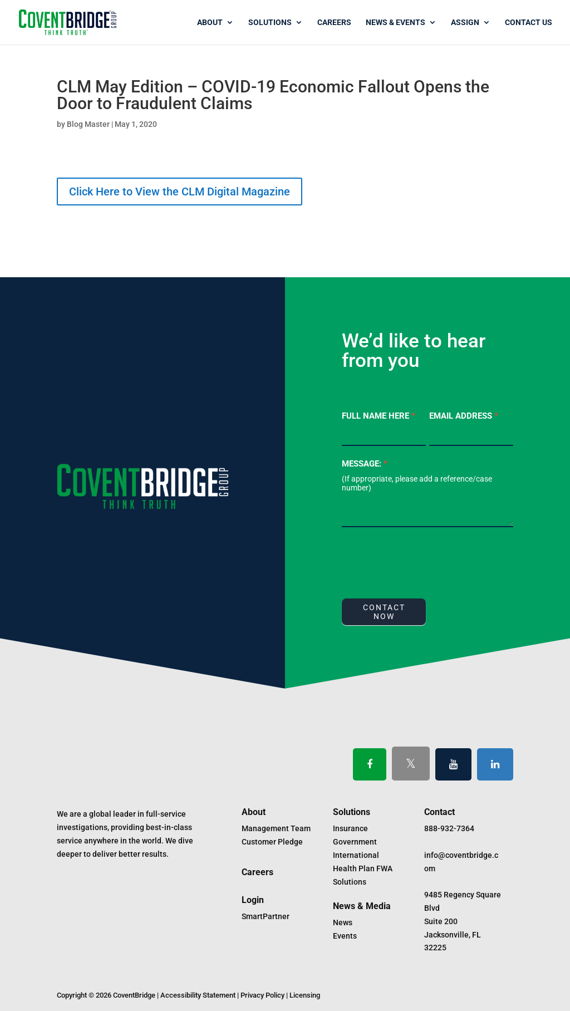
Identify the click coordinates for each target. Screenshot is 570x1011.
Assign (465, 22)
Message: (364, 464)
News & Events (395, 22)
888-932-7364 (449, 828)
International (356, 855)
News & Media (362, 906)
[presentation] (426, 560)
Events (345, 935)
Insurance (350, 828)
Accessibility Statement (197, 995)
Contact (439, 812)
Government (355, 841)
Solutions (270, 22)
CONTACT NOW (384, 612)
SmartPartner (265, 916)
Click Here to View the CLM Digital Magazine (179, 191)
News (342, 922)
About (210, 22)
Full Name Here (378, 416)
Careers (334, 22)
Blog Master (88, 124)
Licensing (304, 995)
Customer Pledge (272, 841)
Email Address (463, 416)
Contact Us (528, 22)
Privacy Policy (262, 995)
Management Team (276, 828)
